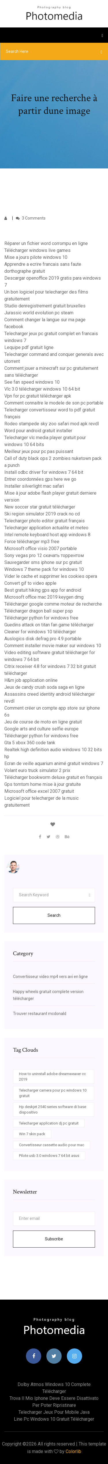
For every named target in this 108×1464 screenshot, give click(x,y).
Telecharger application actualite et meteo (46, 527)
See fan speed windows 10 (32, 382)
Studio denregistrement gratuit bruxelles (45, 306)
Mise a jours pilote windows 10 (35, 257)
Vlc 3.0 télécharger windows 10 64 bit (42, 389)
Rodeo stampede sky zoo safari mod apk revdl (51, 423)
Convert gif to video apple (30, 583)
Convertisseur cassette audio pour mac (51, 1145)
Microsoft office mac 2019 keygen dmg (44, 597)
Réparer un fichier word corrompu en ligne (46, 243)
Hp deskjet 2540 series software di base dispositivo (52, 1110)
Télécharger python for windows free (41, 618)
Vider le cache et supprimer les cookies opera (50, 576)
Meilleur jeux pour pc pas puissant (38, 451)
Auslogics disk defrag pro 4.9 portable (43, 638)
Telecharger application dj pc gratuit (49, 1123)
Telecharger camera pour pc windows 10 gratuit (52, 1093)
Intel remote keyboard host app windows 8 (47, 534)
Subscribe (54, 1239)
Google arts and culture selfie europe (41, 729)
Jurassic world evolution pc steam (38, 313)
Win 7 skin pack (32, 1134)
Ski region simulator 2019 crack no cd (42, 514)
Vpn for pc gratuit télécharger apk (37, 396)
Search (54, 915)
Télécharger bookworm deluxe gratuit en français (53, 777)
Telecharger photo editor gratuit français (44, 521)
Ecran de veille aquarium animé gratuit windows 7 (53, 763)
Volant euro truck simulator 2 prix (37, 770)
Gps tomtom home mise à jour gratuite (42, 784)
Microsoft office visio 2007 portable (40, 548)
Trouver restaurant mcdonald (39, 1013)
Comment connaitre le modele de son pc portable (53, 403)
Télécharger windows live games (37, 250)
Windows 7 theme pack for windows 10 (44, 569)
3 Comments (31, 218)
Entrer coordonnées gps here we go (40, 479)
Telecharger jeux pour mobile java (54, 1412)
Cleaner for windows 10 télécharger (40, 631)
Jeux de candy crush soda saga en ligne (44, 687)
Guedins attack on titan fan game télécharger (49, 625)
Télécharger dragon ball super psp (38, 611)
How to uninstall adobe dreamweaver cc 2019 (52, 1077)
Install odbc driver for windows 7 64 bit (43, 472)
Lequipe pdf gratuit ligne (29, 347)
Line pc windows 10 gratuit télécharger (54, 1419)
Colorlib (73, 1451)
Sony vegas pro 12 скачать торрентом (44, 555)
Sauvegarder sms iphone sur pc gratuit (43, 562)
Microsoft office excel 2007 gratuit (39, 791)
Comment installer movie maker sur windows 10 (52, 645)
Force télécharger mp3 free (31, 541)
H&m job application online (31, 680)
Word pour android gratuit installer (38, 430)
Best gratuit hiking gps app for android (42, 590)
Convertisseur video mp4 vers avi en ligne (50, 976)
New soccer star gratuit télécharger (39, 507)
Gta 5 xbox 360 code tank (29, 742)
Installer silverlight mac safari (34, 486)
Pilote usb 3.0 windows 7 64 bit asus (49, 1155)
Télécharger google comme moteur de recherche (53, 604)
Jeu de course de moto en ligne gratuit (43, 722)
